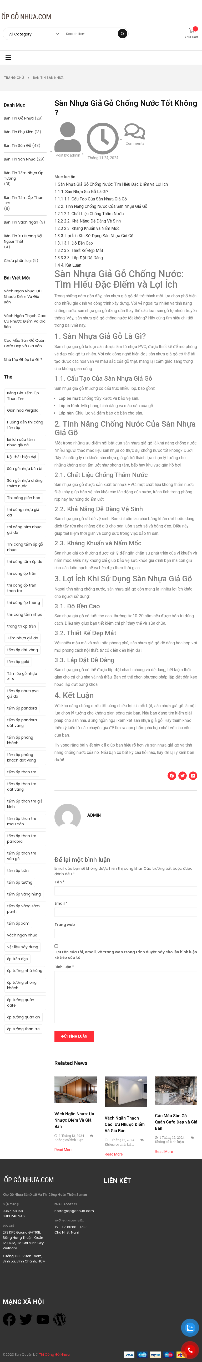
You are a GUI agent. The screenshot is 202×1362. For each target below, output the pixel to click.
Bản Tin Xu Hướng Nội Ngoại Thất (23, 238)
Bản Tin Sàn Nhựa (48, 77)
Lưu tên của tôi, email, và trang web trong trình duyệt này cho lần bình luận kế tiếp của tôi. (125, 954)
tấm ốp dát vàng (22, 649)
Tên (59, 882)
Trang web (64, 924)
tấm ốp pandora (22, 708)
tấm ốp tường (19, 882)
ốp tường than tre (23, 1029)
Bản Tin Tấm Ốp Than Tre (23, 200)
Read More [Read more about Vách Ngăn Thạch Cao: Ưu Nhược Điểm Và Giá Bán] (114, 1154)
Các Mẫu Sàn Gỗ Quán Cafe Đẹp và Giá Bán (25, 343)
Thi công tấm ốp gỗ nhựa (25, 547)
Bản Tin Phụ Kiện (18, 131)
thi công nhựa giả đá (23, 512)
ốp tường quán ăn (23, 1017)
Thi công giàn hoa (23, 497)
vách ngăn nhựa (22, 935)
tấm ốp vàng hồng (24, 894)
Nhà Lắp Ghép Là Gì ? (23, 359)
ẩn (73, 176)
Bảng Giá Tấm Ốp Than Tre (23, 395)
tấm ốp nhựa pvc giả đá (23, 693)
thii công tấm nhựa (24, 614)
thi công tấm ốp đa (24, 561)
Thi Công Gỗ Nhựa (54, 1354)
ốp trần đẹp (17, 958)
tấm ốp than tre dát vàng (21, 786)
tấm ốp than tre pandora (21, 838)
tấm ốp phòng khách (20, 740)
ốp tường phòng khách (22, 985)
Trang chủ (14, 77)
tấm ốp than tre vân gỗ (21, 856)
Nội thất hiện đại (21, 456)
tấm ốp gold (18, 661)
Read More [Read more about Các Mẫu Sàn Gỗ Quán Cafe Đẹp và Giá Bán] (164, 1151)
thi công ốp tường (23, 602)
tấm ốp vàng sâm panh (23, 908)
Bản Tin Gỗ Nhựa (19, 118)
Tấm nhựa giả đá (22, 638)
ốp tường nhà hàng (24, 970)
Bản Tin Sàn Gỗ (17, 145)
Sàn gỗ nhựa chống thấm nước (25, 483)
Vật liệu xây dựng (22, 947)
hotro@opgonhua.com (74, 1210)
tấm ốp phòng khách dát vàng (21, 757)
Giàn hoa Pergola (22, 410)
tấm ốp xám (18, 923)
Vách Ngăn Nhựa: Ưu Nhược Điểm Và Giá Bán (23, 296)
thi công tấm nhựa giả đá (24, 529)
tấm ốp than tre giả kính (25, 804)
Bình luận (64, 967)
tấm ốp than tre (21, 772)
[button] (172, 775)
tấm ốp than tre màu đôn (21, 821)
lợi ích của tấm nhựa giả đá (21, 442)
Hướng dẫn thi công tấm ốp (25, 425)
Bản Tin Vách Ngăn (21, 222)
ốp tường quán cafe (20, 1002)
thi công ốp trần (21, 573)
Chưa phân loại (18, 260)
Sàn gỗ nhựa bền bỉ (24, 468)
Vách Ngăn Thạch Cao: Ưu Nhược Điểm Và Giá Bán (25, 321)
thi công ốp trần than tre (21, 588)
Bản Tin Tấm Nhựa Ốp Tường (23, 175)
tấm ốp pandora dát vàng (22, 722)
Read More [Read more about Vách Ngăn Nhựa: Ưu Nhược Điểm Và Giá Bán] (63, 1150)
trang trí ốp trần (21, 626)
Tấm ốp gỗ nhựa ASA (22, 676)
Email (60, 903)
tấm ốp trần (18, 870)
